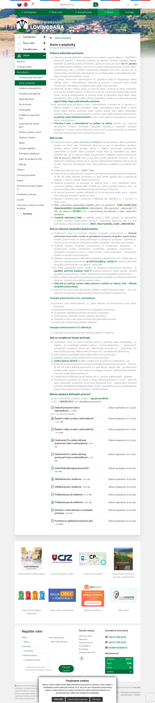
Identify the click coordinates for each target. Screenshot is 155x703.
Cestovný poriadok (26, 175)
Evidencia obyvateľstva (30, 88)
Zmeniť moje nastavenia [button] (77, 699)
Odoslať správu (66, 669)
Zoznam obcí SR (87, 652)
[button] (28, 12)
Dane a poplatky (27, 82)
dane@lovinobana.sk (89, 401)
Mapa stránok (36, 691)
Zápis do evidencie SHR (30, 159)
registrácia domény (22, 696)
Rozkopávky (24, 109)
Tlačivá (21, 169)
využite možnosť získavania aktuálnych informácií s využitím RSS (31, 687)
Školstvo (83, 639)
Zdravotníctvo (86, 643)
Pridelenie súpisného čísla (29, 117)
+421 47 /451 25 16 (117, 637)
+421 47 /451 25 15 (117, 642)
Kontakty (129, 12)
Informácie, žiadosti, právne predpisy (30, 207)
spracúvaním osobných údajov (38, 670)
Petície (20, 180)
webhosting (19, 693)
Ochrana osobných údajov (30, 185)
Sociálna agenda (27, 148)
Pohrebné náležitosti (29, 153)
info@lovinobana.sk (117, 647)
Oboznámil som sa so (38, 668)
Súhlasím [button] (58, 699)
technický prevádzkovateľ (25, 698)
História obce (85, 636)
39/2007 (77, 211)
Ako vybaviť (23, 72)
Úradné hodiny (24, 66)
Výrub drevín (25, 104)
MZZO (22, 142)
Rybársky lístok (26, 99)
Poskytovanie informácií (30, 77)
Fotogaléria (84, 646)
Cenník (20, 199)
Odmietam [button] (96, 699)
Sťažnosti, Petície (27, 137)
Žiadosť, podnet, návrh (30, 132)
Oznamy (21, 61)
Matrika (22, 164)
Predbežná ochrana (26, 194)
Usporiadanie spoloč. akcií (29, 125)
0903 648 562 (128, 223)
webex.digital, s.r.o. (32, 693)
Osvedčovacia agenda (29, 93)
